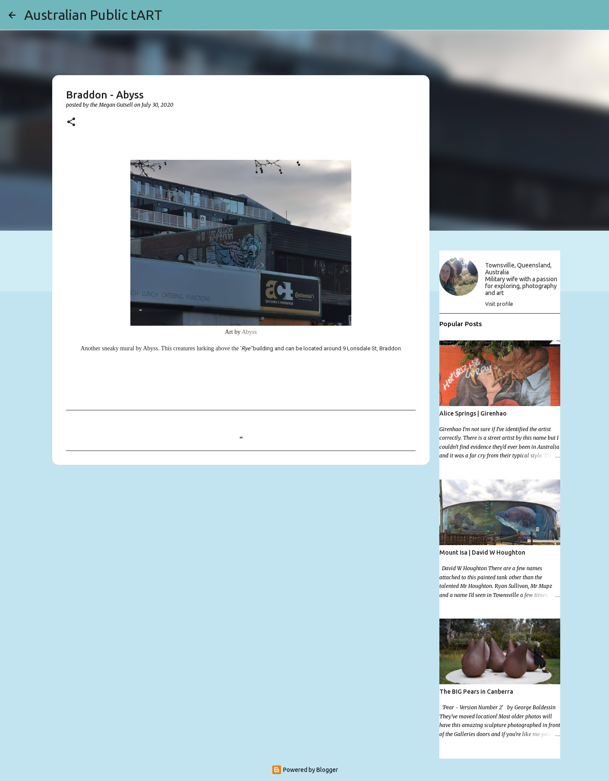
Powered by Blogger (304, 769)
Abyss (249, 332)
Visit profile (499, 304)
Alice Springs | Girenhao (473, 413)
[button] (71, 122)
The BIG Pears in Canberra (476, 691)
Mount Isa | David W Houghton (482, 552)
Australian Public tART (93, 14)
